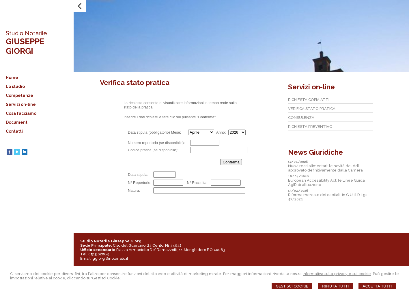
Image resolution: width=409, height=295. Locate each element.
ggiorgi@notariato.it (110, 258)
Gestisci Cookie (292, 286)
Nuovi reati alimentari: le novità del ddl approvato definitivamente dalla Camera (325, 168)
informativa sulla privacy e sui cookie (337, 274)
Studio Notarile (26, 33)
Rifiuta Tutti (335, 286)
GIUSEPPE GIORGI (25, 46)
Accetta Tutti (377, 286)
